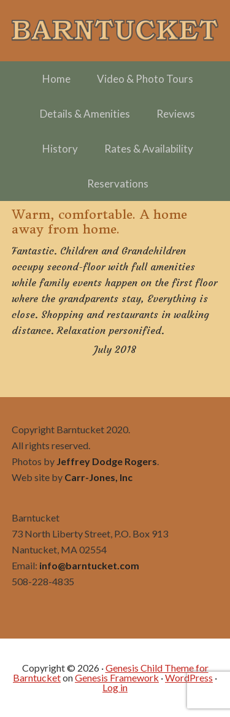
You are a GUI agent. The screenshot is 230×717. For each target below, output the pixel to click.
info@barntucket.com (89, 565)
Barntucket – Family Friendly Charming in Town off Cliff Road (115, 30)
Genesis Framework (117, 677)
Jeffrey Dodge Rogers (106, 461)
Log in (115, 687)
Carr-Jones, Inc (98, 477)
